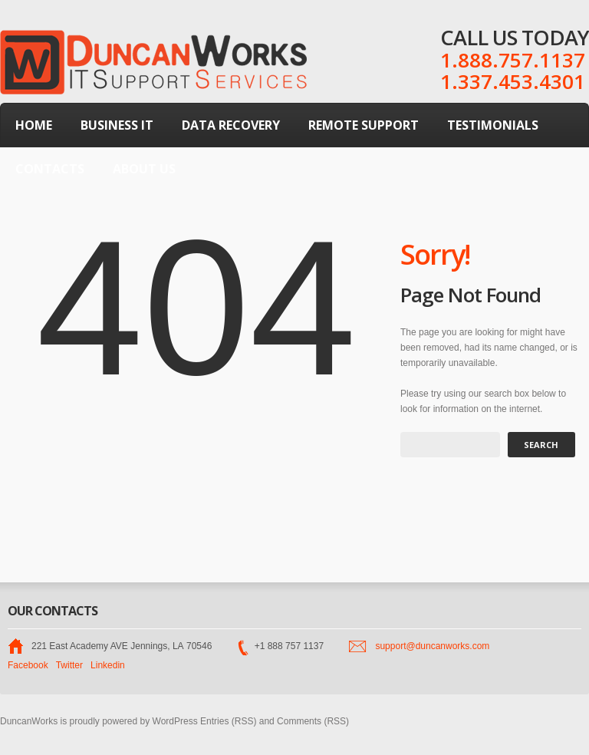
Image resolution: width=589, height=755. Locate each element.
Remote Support (363, 125)
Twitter (69, 665)
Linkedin (107, 665)
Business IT (117, 125)
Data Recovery (231, 125)
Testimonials (492, 125)
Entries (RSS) (228, 721)
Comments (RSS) (313, 721)
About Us (144, 168)
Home (33, 125)
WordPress (175, 721)
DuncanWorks (29, 721)
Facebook (28, 665)
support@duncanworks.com (432, 646)
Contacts (49, 168)
